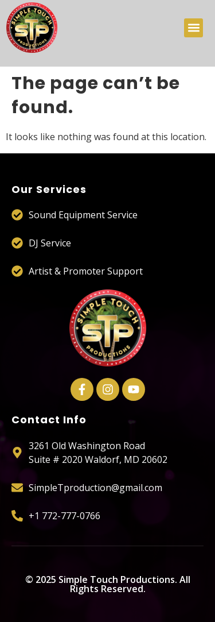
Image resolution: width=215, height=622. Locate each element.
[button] (193, 27)
